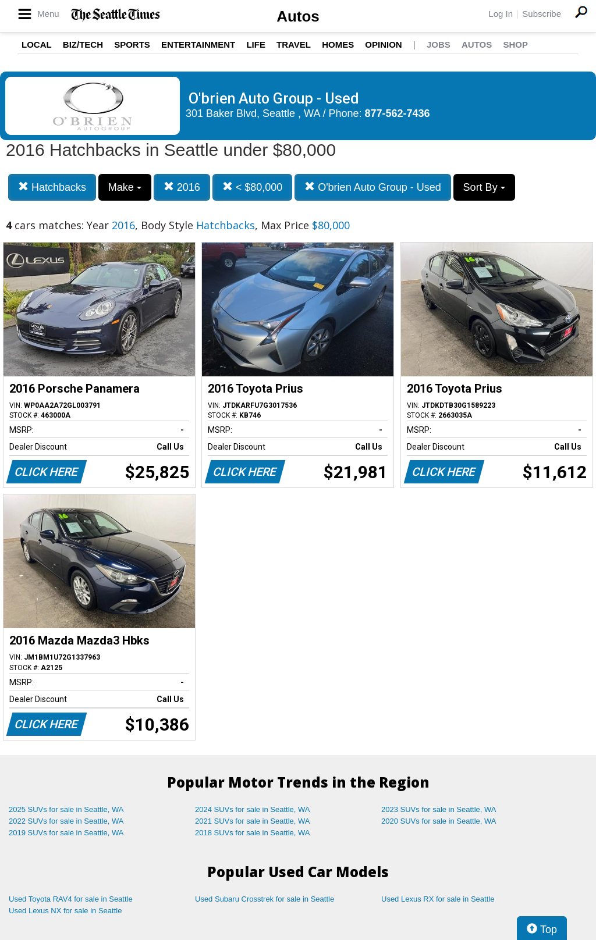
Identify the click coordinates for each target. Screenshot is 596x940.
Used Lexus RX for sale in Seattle (437, 899)
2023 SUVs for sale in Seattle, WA (438, 809)
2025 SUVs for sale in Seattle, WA (66, 809)
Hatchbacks (52, 187)
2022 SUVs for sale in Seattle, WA (66, 821)
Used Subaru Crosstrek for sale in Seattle (264, 899)
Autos (298, 16)
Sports (132, 44)
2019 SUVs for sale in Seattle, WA (66, 832)
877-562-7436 (397, 113)
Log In (500, 14)
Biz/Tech (83, 44)
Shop (515, 44)
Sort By (484, 187)
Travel (293, 44)
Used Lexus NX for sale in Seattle (65, 910)
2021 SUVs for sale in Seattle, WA (252, 821)
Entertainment (198, 44)
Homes (338, 44)
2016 (182, 187)
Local (37, 44)
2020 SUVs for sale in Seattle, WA (438, 821)
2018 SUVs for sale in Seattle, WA (252, 832)
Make (124, 187)
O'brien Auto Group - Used (372, 187)
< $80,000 (252, 187)
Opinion (383, 44)
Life (255, 44)
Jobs (438, 44)
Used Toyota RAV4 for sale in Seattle (71, 899)
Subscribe (541, 14)
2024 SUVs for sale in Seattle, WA (252, 809)
